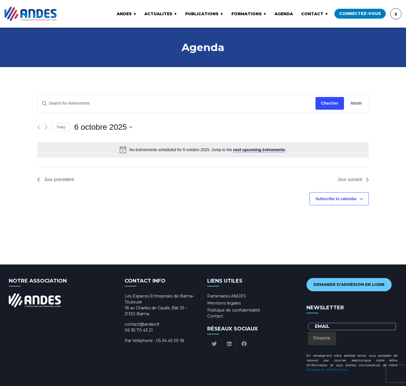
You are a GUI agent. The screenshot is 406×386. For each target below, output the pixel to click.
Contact (312, 13)
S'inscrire (321, 338)
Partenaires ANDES (226, 296)
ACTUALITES (158, 13)
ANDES (124, 13)
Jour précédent (55, 179)
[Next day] (46, 127)
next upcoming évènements (259, 149)
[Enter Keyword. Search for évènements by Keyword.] (176, 103)
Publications (202, 13)
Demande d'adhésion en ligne (349, 284)
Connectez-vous (360, 13)
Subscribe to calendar (336, 199)
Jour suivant (353, 179)
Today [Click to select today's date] (60, 127)
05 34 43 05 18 (170, 340)
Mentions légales (224, 303)
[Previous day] (38, 127)
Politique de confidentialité (233, 310)
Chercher (329, 103)
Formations (246, 13)
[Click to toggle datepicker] (103, 127)
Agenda (284, 13)
